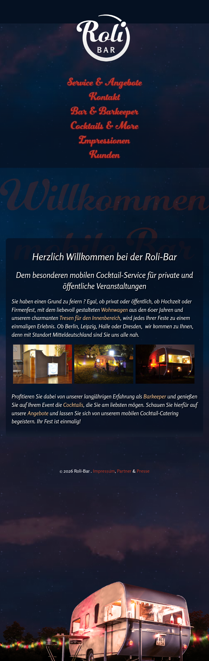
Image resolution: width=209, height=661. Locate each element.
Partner (124, 447)
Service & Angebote (104, 58)
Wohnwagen (115, 286)
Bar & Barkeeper (104, 87)
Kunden (104, 131)
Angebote (39, 389)
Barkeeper (155, 372)
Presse (143, 447)
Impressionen (104, 116)
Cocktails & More (104, 102)
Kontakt (104, 73)
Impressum (104, 447)
